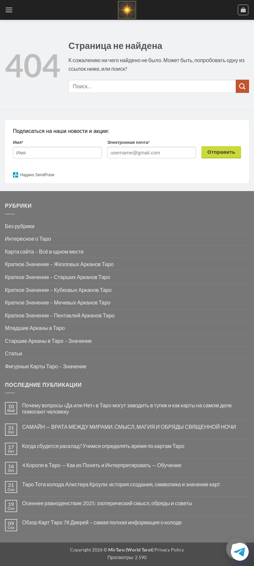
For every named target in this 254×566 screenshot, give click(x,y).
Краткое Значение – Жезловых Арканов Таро (59, 264)
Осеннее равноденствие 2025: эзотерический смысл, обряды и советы (107, 503)
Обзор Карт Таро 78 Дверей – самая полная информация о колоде (102, 522)
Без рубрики (19, 226)
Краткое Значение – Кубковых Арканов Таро (58, 290)
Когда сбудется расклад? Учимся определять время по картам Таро (103, 446)
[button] (9, 10)
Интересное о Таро (28, 238)
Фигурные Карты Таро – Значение (45, 366)
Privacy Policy (168, 549)
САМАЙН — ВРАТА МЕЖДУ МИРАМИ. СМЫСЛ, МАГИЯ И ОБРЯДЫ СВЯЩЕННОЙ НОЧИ (129, 427)
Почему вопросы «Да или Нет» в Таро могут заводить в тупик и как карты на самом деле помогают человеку (127, 408)
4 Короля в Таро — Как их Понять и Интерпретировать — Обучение (102, 465)
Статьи (13, 353)
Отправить (221, 152)
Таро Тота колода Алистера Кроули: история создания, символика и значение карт (121, 484)
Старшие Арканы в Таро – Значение (48, 341)
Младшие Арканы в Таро (35, 328)
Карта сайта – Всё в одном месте (44, 251)
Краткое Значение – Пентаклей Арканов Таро (59, 315)
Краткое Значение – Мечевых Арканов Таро (57, 302)
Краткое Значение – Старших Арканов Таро (57, 277)
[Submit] (242, 86)
